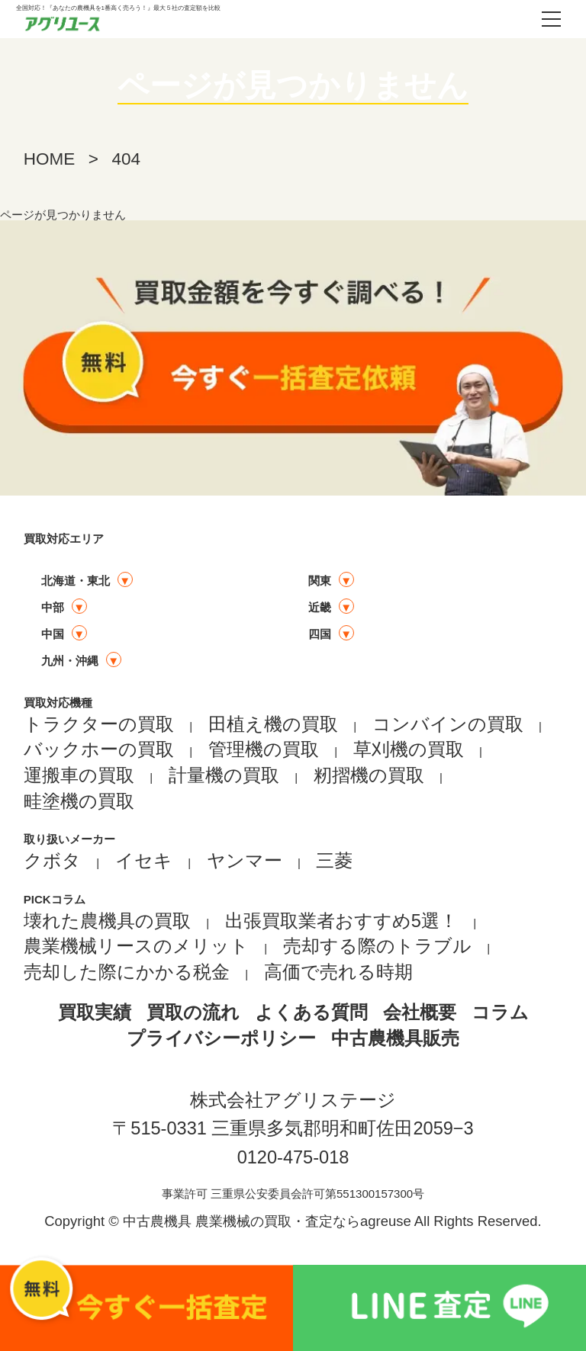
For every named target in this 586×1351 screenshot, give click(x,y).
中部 (52, 607)
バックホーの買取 (99, 749)
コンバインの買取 (447, 724)
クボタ (52, 861)
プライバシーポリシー (221, 1038)
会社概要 (419, 1012)
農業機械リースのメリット (136, 946)
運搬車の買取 (79, 775)
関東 (319, 580)
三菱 (334, 861)
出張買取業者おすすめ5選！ (341, 921)
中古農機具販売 (395, 1038)
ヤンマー (244, 861)
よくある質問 (311, 1012)
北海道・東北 (75, 580)
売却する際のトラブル (377, 946)
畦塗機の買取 (79, 801)
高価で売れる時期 (338, 972)
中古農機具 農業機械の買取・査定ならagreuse (267, 1221)
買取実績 (94, 1012)
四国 (319, 633)
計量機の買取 (224, 775)
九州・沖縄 (69, 660)
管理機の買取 (263, 749)
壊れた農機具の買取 (107, 921)
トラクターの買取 (99, 724)
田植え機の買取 (273, 724)
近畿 (319, 607)
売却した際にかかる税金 (127, 972)
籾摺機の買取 (369, 775)
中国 (52, 633)
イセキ (143, 861)
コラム (500, 1012)
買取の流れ (193, 1012)
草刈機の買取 (408, 749)
